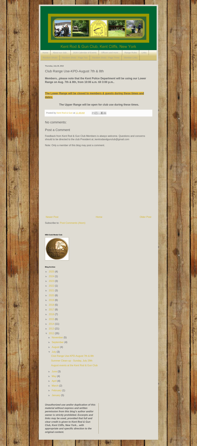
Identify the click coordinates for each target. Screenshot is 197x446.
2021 (52, 290)
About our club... (60, 52)
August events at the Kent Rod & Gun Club (74, 365)
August (56, 347)
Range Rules (131, 52)
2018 (52, 305)
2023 (52, 281)
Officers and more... (110, 52)
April (54, 381)
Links (144, 52)
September (58, 342)
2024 (52, 276)
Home (45, 52)
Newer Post (52, 217)
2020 (52, 295)
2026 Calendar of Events (85, 52)
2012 (52, 333)
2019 (52, 300)
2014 (52, 324)
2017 (52, 309)
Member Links (131, 57)
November (58, 337)
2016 (52, 314)
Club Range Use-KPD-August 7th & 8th (72, 356)
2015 (52, 319)
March (55, 385)
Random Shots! (50, 57)
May (54, 376)
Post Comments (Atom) (72, 223)
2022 (52, 285)
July (54, 352)
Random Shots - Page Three (105, 57)
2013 (52, 328)
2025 (52, 271)
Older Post (145, 217)
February (57, 390)
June (55, 371)
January (56, 395)
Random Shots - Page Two (75, 57)
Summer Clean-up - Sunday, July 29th (71, 360)
